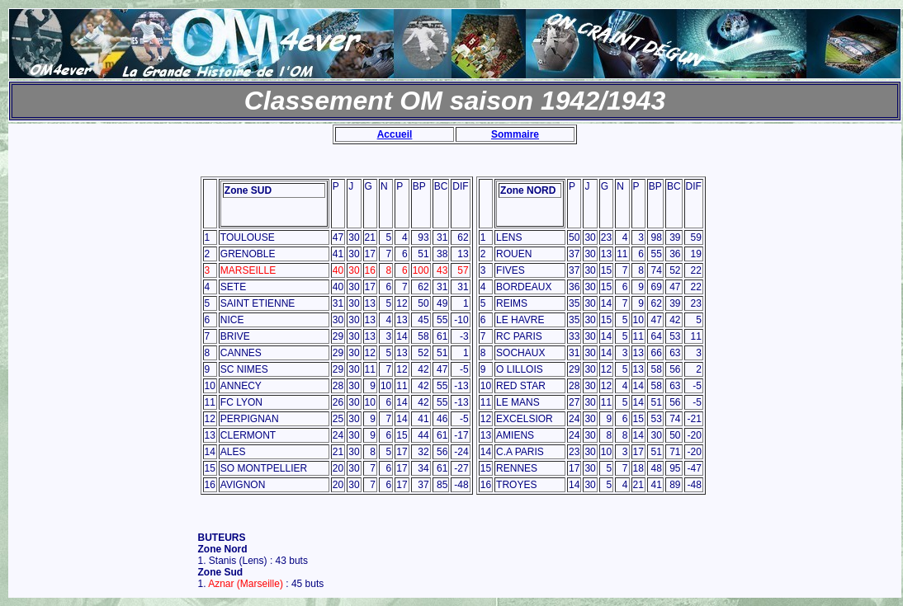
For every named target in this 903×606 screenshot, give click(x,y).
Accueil (395, 134)
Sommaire (515, 134)
